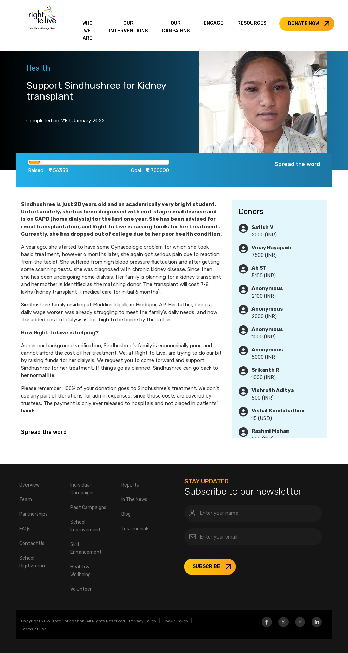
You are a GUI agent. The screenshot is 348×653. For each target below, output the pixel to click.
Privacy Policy (142, 621)
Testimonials (135, 529)
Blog (126, 514)
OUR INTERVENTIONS (128, 27)
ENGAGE (213, 23)
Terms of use (34, 628)
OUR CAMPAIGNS (176, 27)
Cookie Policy (175, 621)
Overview (29, 485)
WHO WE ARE (87, 30)
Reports (130, 485)
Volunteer (81, 589)
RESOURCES (251, 23)
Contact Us (32, 543)
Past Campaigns (88, 507)
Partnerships (33, 514)
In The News (134, 499)
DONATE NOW (303, 24)
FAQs (24, 529)
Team (25, 499)
